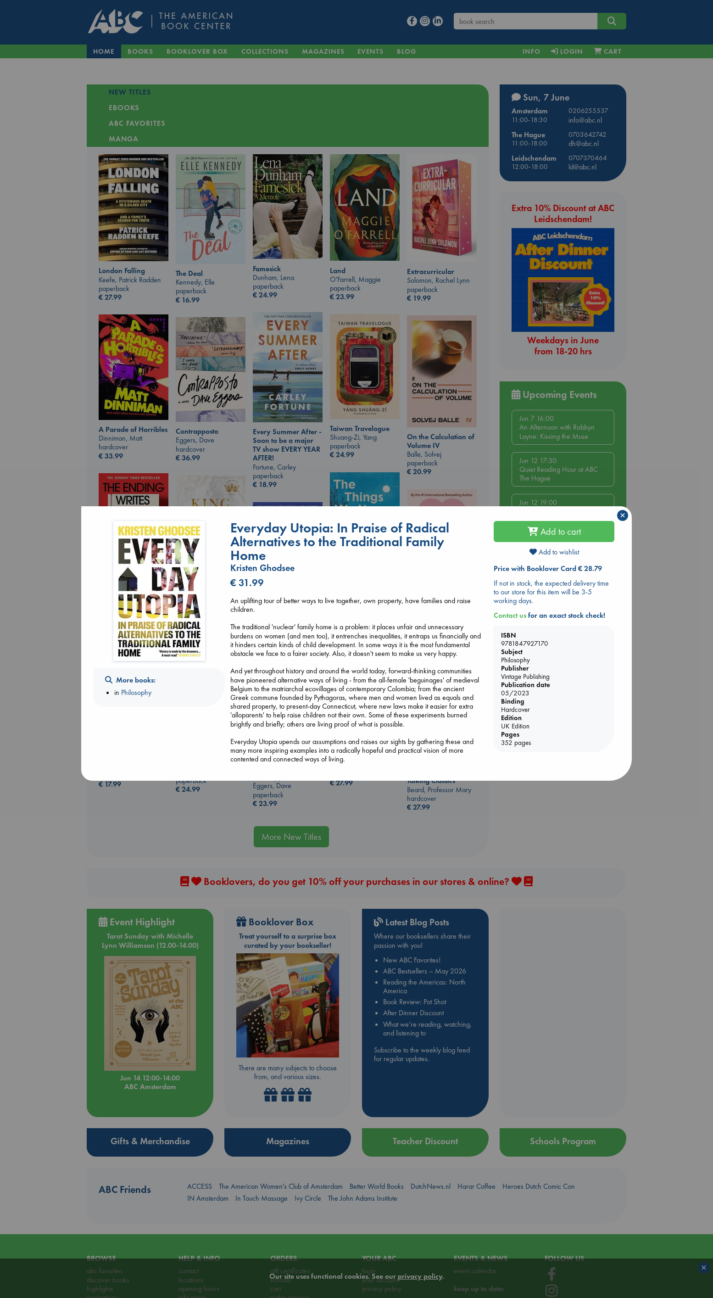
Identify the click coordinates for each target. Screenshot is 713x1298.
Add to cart (554, 531)
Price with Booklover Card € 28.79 (548, 568)
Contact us (510, 615)
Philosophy (136, 692)
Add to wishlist (554, 552)
